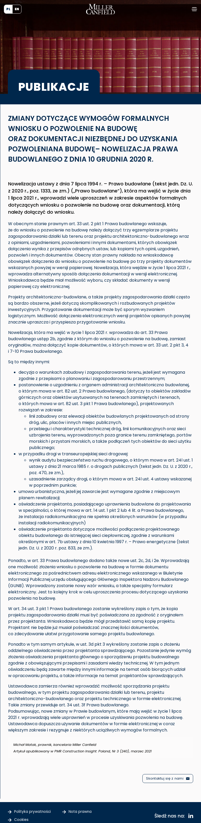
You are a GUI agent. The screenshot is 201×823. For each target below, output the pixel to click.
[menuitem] (8, 9)
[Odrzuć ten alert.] (190, 741)
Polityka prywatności (35, 811)
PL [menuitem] (8, 9)
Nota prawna (88, 811)
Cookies (22, 817)
